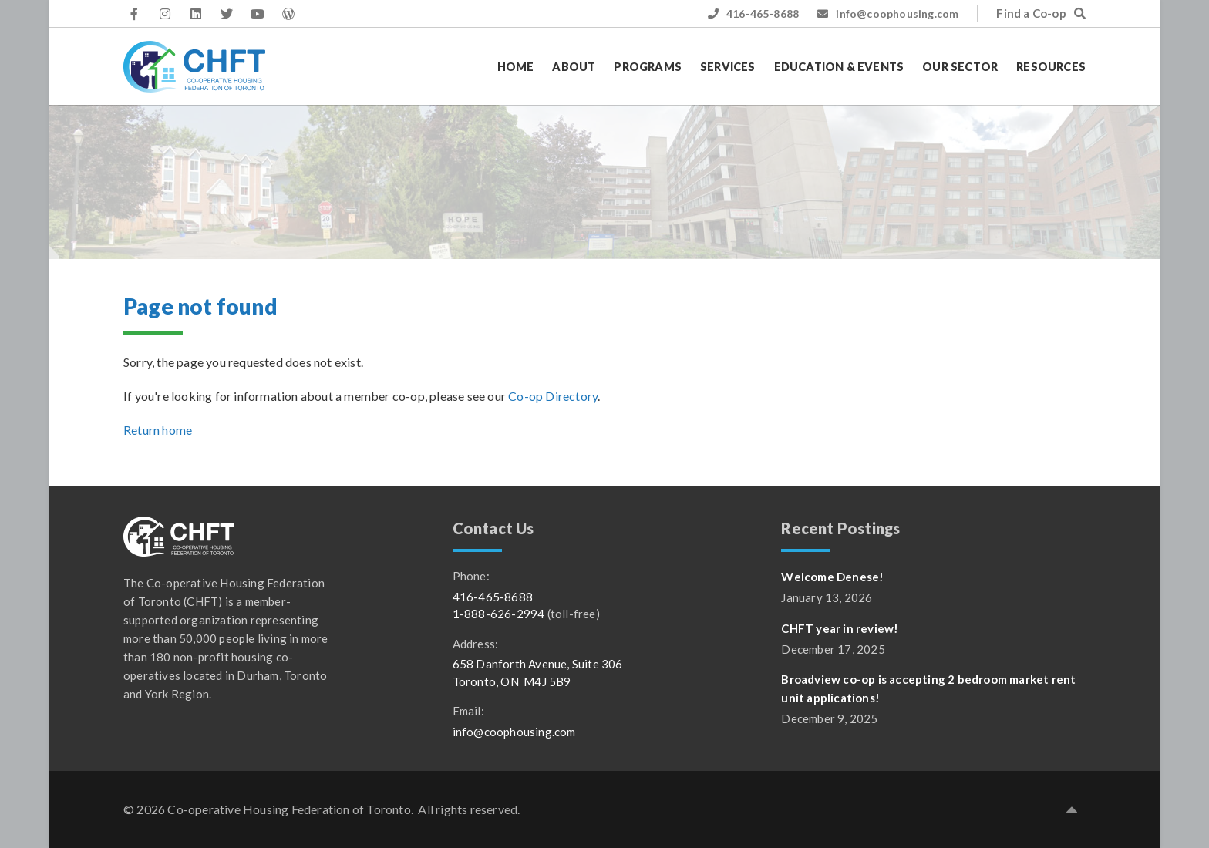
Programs (648, 66)
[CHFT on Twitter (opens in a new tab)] (226, 14)
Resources (1051, 66)
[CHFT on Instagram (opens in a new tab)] (165, 14)
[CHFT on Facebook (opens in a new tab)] (134, 14)
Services (728, 66)
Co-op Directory (553, 396)
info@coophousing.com (887, 13)
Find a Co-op (1041, 13)
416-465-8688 (754, 13)
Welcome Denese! (832, 577)
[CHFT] (194, 66)
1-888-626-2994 (499, 614)
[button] (1072, 809)
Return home (157, 429)
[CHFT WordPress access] (288, 14)
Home (515, 66)
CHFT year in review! (839, 628)
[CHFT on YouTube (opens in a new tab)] (257, 14)
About (573, 66)
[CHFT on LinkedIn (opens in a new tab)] (196, 14)
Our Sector (960, 66)
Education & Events (839, 66)
